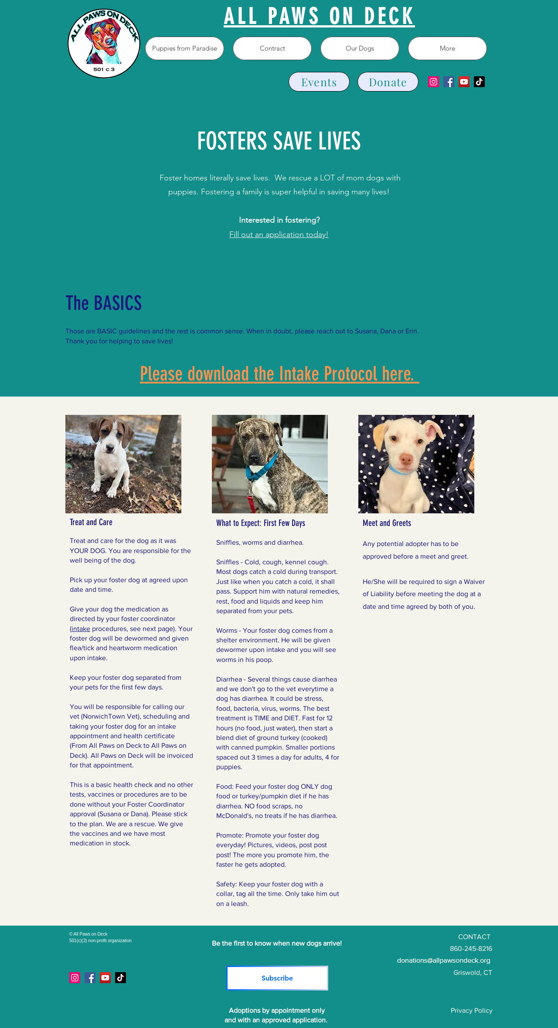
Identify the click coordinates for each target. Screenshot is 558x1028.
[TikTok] (479, 81)
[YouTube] (464, 81)
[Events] (319, 82)
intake (80, 628)
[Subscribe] (277, 978)
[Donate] (387, 82)
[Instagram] (433, 81)
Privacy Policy (472, 1010)
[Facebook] (448, 81)
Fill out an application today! (279, 234)
